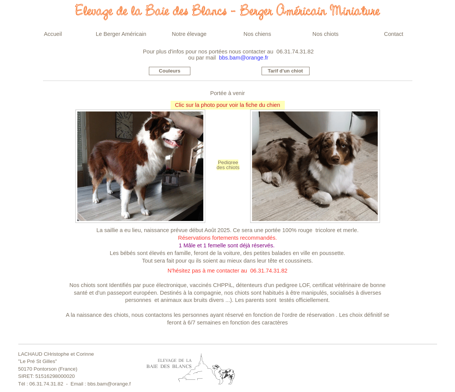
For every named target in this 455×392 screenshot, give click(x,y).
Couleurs (169, 71)
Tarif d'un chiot (285, 71)
